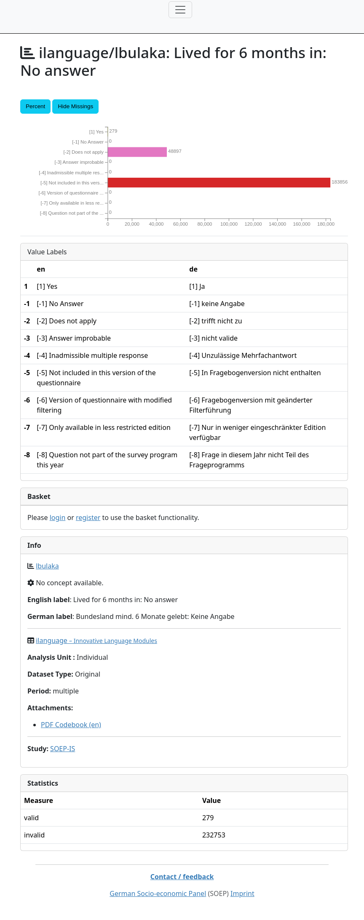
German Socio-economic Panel (158, 893)
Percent (35, 106)
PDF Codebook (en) (71, 724)
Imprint (242, 893)
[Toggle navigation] (180, 9)
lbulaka (47, 566)
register (88, 517)
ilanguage (96, 640)
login (58, 517)
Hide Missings (75, 106)
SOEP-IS (62, 748)
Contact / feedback (182, 876)
